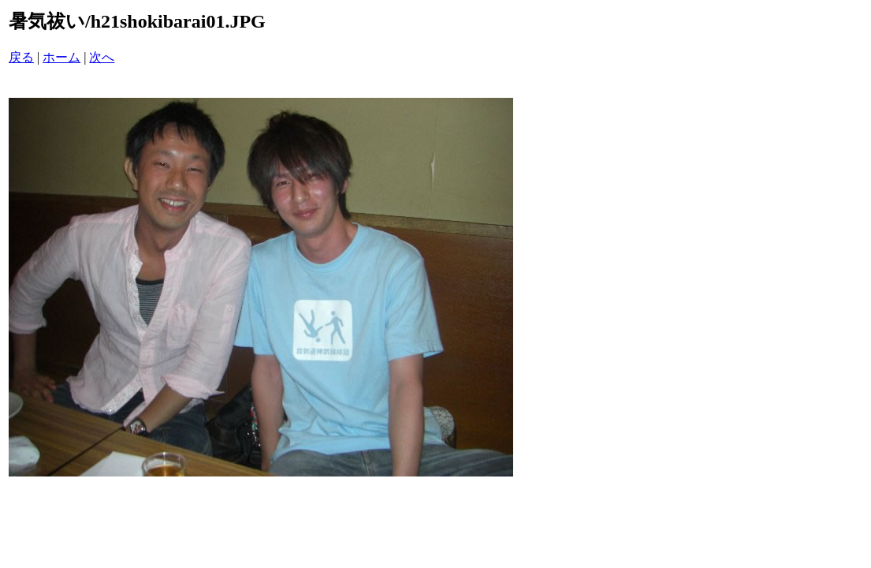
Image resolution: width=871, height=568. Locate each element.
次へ (101, 57)
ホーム (61, 57)
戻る (21, 57)
